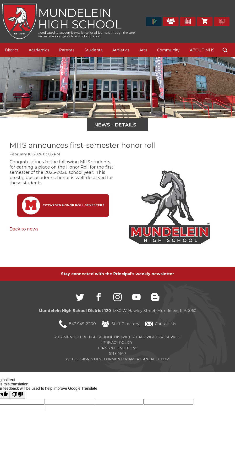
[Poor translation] (17, 395)
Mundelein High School (79, 18)
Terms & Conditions (117, 348)
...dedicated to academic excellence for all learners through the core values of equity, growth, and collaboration (86, 34)
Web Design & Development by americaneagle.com (117, 359)
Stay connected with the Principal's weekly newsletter (117, 274)
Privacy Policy (117, 342)
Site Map (117, 353)
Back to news (24, 229)
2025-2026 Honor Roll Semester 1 (63, 205)
